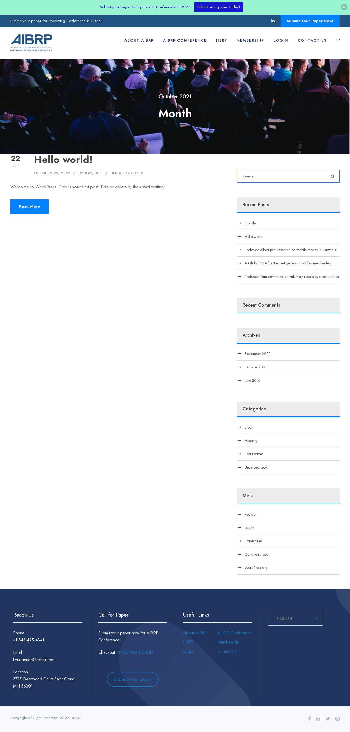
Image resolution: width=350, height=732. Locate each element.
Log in (249, 527)
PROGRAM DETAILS (135, 652)
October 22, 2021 (52, 173)
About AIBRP (139, 40)
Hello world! (63, 160)
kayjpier (93, 173)
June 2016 (252, 380)
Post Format (254, 454)
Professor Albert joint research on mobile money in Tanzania (290, 249)
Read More (29, 206)
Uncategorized (127, 173)
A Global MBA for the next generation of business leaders (288, 263)
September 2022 (258, 353)
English (284, 618)
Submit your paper (133, 679)
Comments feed (257, 554)
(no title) (251, 223)
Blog (248, 427)
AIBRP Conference (185, 40)
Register (251, 514)
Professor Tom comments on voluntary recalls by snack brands (292, 276)
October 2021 (256, 367)
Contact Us (312, 40)
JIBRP (221, 40)
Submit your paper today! (218, 7)
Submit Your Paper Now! (310, 21)
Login (281, 40)
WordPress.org (256, 567)
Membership (250, 40)
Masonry (251, 440)
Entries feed (253, 541)
